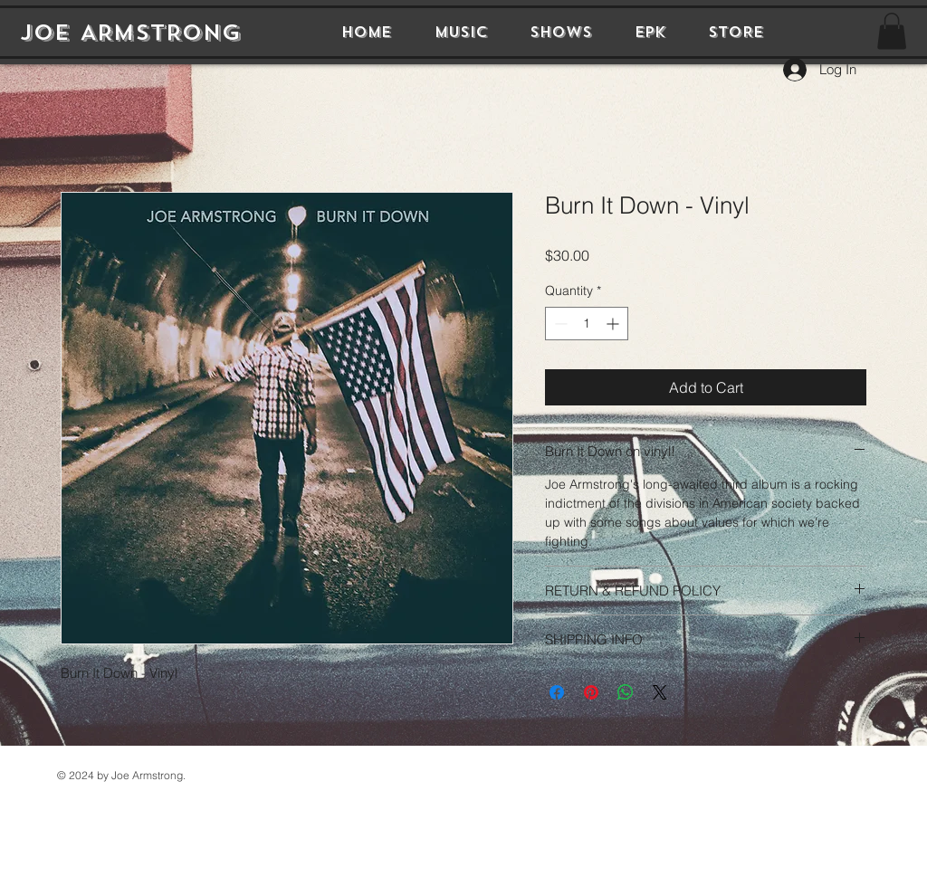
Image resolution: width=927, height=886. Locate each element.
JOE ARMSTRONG (130, 32)
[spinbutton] (586, 323)
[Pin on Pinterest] (591, 692)
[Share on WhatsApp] (625, 692)
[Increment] (614, 323)
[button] (891, 31)
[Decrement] (559, 323)
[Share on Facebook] (557, 692)
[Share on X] (660, 692)
